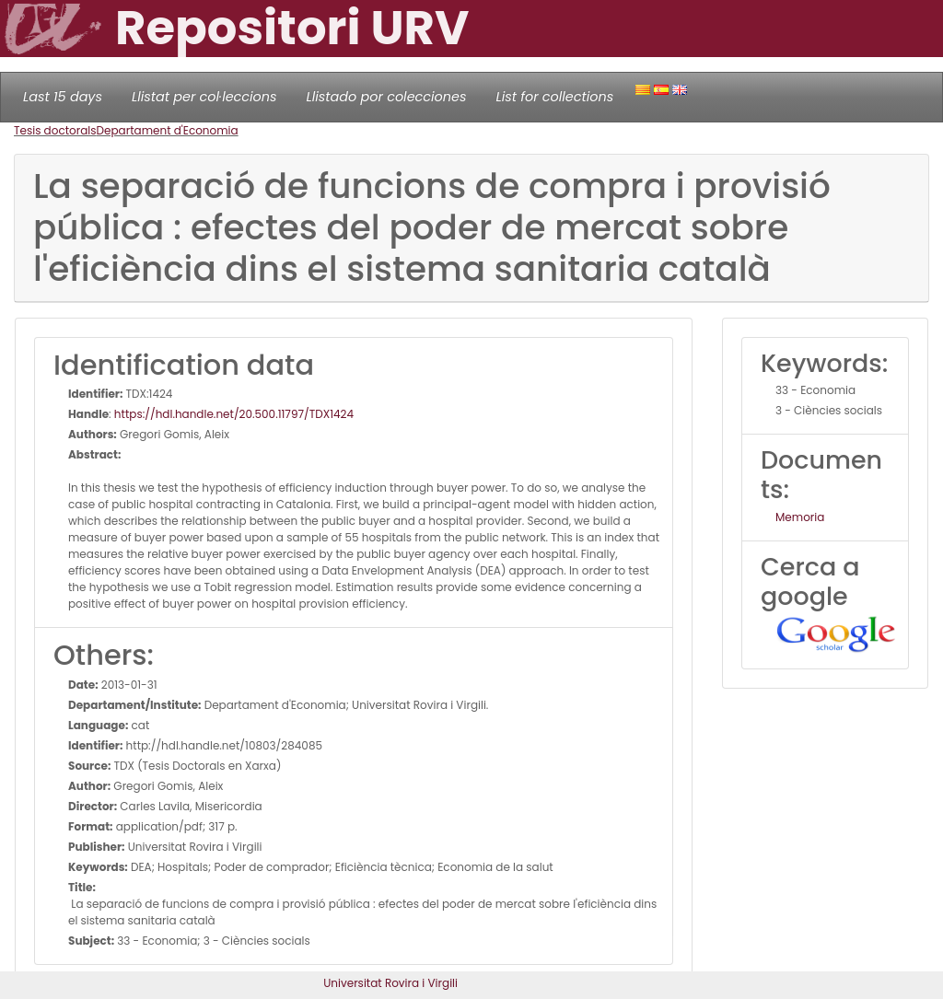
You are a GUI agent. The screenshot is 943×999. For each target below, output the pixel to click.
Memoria (799, 517)
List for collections (554, 96)
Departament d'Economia (168, 130)
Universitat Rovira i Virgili (390, 983)
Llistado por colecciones (387, 96)
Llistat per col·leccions (204, 96)
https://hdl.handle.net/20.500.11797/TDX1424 (234, 414)
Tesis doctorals (55, 130)
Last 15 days (62, 96)
